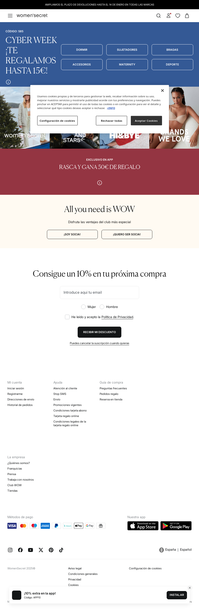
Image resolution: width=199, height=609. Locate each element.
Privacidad (74, 579)
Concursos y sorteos (66, 430)
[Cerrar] (162, 91)
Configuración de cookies (145, 568)
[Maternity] (127, 64)
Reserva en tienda (111, 399)
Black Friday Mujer (65, 436)
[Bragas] (172, 49)
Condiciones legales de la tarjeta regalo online (69, 423)
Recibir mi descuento (99, 332)
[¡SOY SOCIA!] (72, 234)
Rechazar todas (111, 120)
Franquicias (14, 468)
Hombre (109, 306)
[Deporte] (172, 64)
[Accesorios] (82, 64)
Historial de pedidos (20, 405)
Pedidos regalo (109, 394)
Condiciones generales (83, 574)
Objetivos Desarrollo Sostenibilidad (29, 496)
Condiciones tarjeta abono (70, 410)
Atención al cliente (65, 388)
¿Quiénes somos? (18, 463)
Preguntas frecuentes (113, 388)
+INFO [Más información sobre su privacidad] (111, 108)
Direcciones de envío (20, 399)
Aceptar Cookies (146, 120)
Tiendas (12, 490)
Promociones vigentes (67, 405)
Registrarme (15, 394)
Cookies (73, 585)
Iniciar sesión (15, 388)
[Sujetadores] (127, 49)
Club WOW (14, 485)
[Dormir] (82, 49)
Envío (56, 399)
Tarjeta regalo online (66, 416)
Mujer (88, 306)
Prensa (11, 474)
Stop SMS (59, 394)
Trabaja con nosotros (20, 479)
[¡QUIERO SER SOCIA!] (126, 234)
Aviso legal (75, 568)
